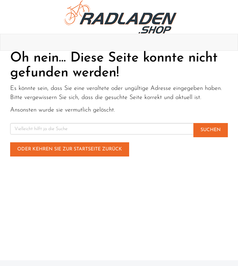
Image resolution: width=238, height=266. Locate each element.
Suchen (210, 129)
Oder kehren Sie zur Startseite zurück (69, 149)
